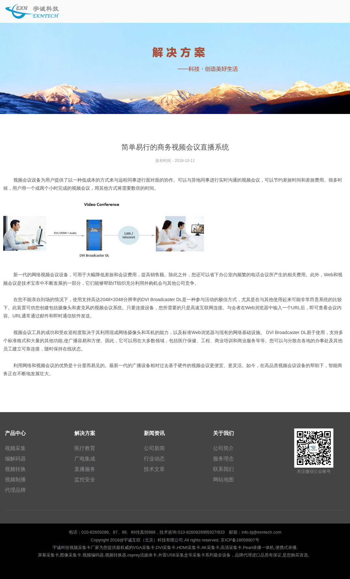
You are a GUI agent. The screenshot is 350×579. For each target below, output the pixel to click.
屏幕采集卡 (48, 555)
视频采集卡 (80, 547)
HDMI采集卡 (188, 547)
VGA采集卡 (144, 547)
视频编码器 (93, 555)
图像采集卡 (70, 555)
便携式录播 (286, 547)
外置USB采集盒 (173, 555)
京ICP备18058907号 (240, 540)
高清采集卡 (231, 547)
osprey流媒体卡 (142, 555)
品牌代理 (243, 555)
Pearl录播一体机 (258, 547)
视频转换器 (115, 555)
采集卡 (198, 555)
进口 (256, 555)
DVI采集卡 (166, 547)
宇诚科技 (61, 547)
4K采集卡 (211, 547)
